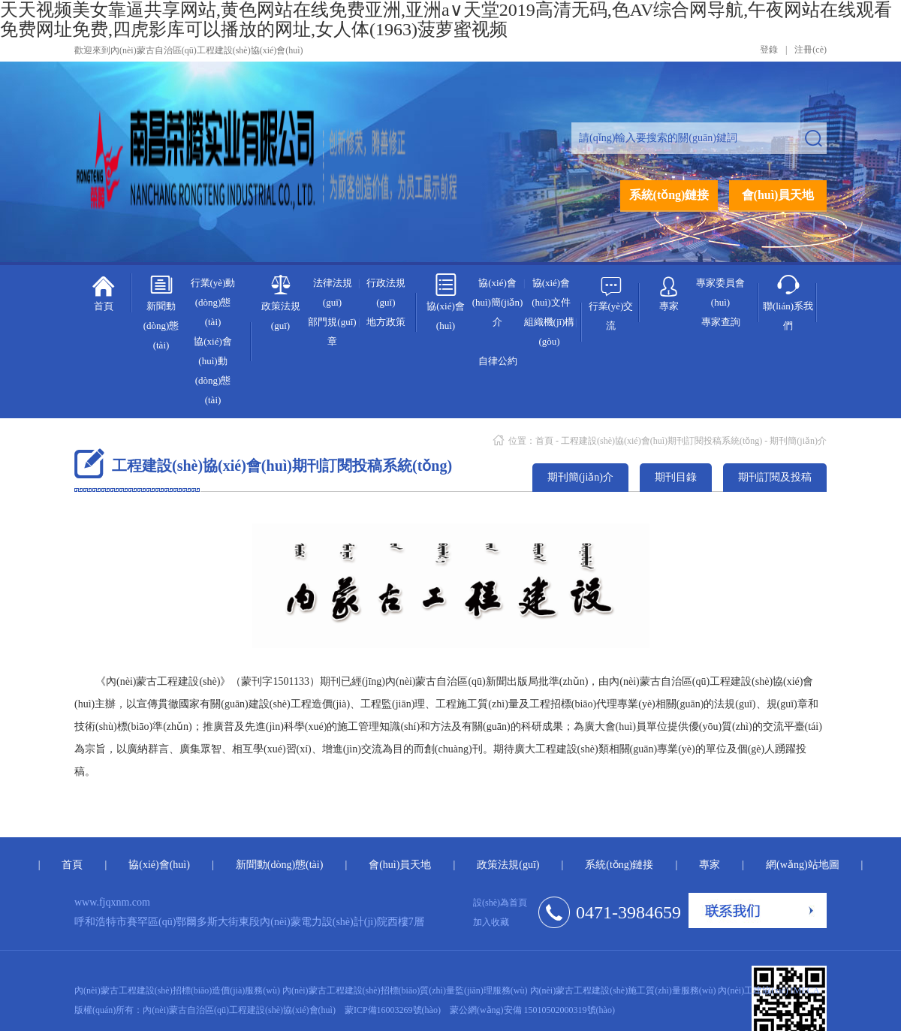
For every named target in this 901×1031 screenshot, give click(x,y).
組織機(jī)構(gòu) (549, 331)
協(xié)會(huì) (445, 302)
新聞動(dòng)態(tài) (161, 312)
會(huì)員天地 (778, 194)
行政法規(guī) (385, 292)
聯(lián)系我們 (788, 302)
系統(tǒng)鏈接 (669, 194)
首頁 (103, 292)
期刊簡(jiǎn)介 (798, 441)
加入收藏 (491, 922)
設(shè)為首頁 (500, 902)
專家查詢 (720, 321)
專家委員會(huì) (720, 292)
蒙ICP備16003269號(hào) (393, 1010)
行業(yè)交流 (611, 302)
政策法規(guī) (280, 302)
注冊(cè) (810, 49)
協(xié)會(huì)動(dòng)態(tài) (213, 370)
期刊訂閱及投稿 (775, 477)
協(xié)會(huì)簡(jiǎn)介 (497, 302)
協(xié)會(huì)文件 (551, 292)
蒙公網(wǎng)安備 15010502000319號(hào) (532, 1010)
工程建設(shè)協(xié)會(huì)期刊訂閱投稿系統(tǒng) (661, 441)
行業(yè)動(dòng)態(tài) (213, 302)
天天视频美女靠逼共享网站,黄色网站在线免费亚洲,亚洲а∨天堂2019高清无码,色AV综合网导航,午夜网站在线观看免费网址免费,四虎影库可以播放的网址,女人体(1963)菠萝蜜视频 (446, 19)
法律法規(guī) (332, 292)
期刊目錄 (676, 477)
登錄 (769, 49)
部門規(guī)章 (332, 331)
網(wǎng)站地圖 (802, 864)
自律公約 (497, 360)
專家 (669, 291)
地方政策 (385, 321)
